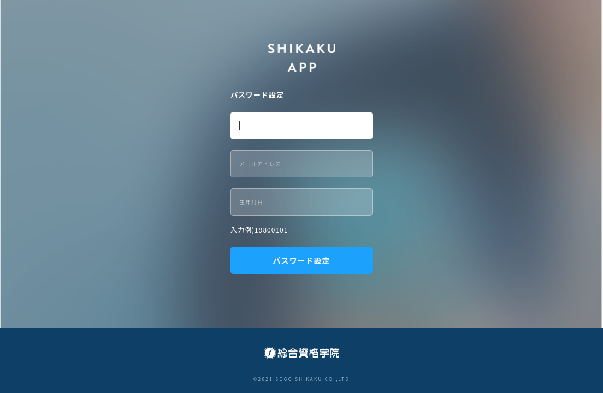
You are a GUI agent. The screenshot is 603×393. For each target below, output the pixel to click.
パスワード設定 (301, 260)
